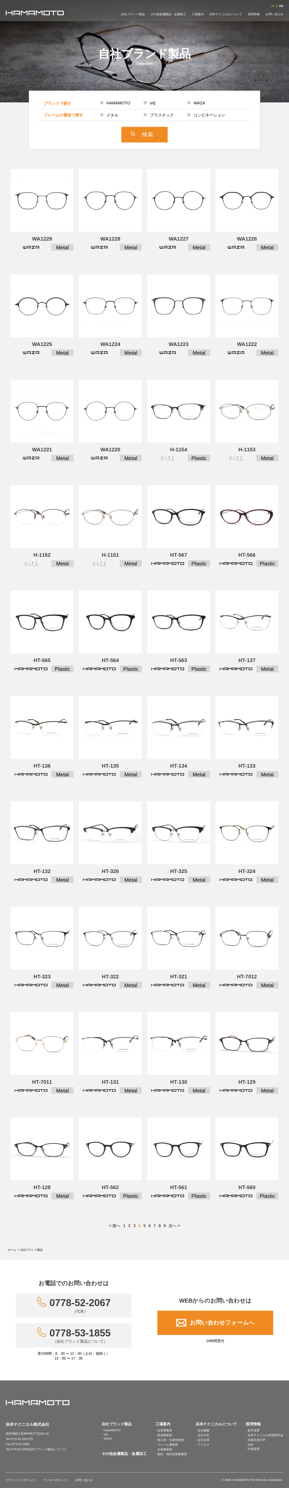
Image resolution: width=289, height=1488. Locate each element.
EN (281, 6)
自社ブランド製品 (133, 14)
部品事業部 (164, 1435)
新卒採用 (254, 1430)
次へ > (174, 1225)
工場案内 (198, 14)
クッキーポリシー (55, 1480)
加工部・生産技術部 (170, 1440)
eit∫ (105, 1434)
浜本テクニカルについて (225, 14)
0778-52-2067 (79, 1305)
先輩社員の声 (256, 1440)
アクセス (204, 1444)
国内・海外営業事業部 (172, 1454)
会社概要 (204, 1430)
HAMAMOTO (112, 1430)
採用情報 (254, 14)
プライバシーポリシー (20, 1480)
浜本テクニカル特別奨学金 (265, 1435)
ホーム (12, 1249)
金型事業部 (164, 1430)
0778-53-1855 (79, 1335)
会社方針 (204, 1435)
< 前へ (114, 1225)
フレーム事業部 (167, 1444)
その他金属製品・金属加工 (168, 14)
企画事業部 (164, 1449)
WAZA (108, 1438)
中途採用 (254, 1448)
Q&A (251, 1444)
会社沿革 (204, 1440)
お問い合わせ (274, 14)
